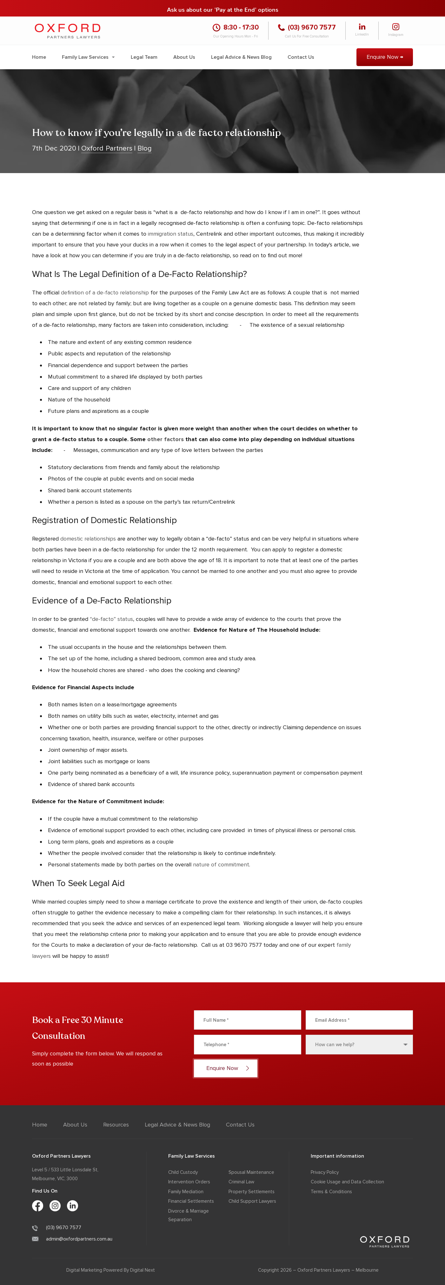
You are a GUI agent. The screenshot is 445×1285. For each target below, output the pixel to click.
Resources (116, 1124)
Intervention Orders (189, 1182)
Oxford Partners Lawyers (323, 1270)
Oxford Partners (106, 148)
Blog (144, 148)
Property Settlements (252, 1191)
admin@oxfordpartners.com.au (72, 1239)
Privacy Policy (325, 1172)
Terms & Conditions (331, 1191)
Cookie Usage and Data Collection (347, 1182)
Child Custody (183, 1172)
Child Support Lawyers (252, 1201)
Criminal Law (241, 1182)
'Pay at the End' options (246, 8)
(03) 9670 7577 (56, 1227)
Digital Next (142, 1270)
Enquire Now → (385, 56)
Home (39, 57)
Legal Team (144, 57)
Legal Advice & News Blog (241, 57)
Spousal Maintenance (251, 1172)
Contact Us (301, 57)
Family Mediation (185, 1191)
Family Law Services (85, 57)
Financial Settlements (191, 1201)
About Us (184, 57)
